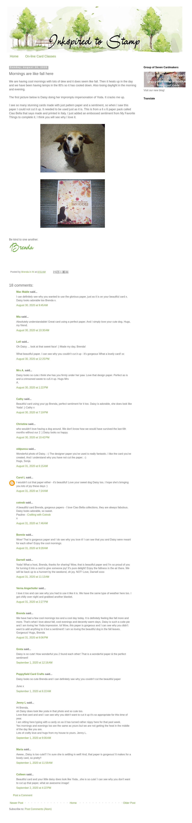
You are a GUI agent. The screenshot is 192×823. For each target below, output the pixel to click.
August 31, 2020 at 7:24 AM (32, 491)
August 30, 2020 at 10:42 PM (32, 437)
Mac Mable (22, 291)
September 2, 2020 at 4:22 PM (33, 787)
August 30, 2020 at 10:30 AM (32, 330)
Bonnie (20, 534)
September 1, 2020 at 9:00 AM (33, 738)
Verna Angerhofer (27, 588)
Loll (18, 341)
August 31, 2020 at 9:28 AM (32, 548)
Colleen (21, 774)
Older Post (129, 803)
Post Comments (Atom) (38, 809)
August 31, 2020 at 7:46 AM (32, 523)
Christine (21, 424)
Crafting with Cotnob (39, 514)
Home (14, 56)
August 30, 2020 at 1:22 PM (32, 387)
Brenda (20, 613)
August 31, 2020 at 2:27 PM (32, 601)
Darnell (20, 559)
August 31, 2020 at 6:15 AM (32, 466)
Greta (19, 649)
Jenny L (21, 702)
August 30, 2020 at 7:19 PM (32, 412)
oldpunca (22, 449)
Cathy (19, 399)
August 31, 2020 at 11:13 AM (32, 576)
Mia (18, 316)
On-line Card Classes (40, 56)
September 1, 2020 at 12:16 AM (34, 662)
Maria (19, 749)
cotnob (20, 502)
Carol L (20, 477)
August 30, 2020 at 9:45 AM (32, 305)
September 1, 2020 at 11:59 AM (34, 762)
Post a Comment (22, 795)
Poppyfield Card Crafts (30, 674)
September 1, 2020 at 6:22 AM (33, 691)
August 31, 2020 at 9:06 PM (32, 637)
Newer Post (16, 803)
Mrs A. (20, 370)
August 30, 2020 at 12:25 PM (32, 359)
